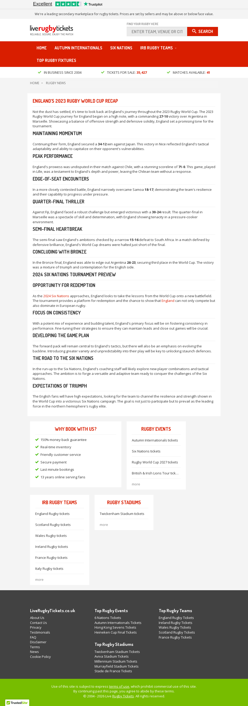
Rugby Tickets (123, 696)
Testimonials (40, 632)
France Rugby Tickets (175, 637)
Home (42, 47)
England (168, 300)
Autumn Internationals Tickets (118, 622)
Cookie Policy (40, 656)
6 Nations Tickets (108, 617)
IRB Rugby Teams (156, 47)
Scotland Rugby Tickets (177, 632)
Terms (35, 647)
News (34, 651)
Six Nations (121, 47)
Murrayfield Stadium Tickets (117, 666)
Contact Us (38, 622)
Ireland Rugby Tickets (175, 622)
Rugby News (56, 83)
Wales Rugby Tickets (175, 627)
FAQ (33, 637)
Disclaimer (38, 642)
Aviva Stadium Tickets (112, 656)
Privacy (36, 627)
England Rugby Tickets (176, 617)
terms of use (119, 686)
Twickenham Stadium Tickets (117, 651)
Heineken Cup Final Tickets (116, 632)
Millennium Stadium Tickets (116, 661)
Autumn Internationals (78, 47)
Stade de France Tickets (113, 671)
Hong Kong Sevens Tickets (115, 627)
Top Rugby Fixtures (56, 60)
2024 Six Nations (56, 296)
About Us (37, 617)
